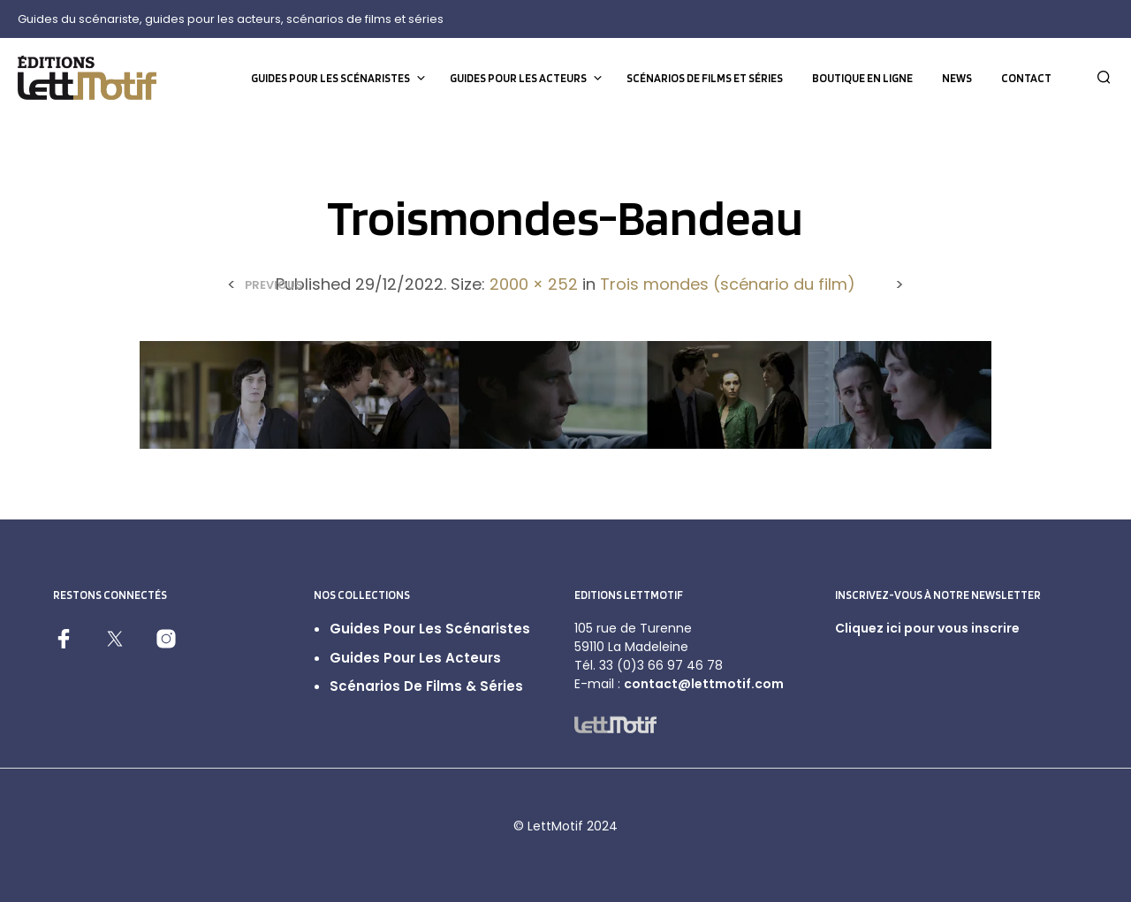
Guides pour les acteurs (518, 78)
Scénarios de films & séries (426, 686)
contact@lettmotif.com (704, 684)
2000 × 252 (534, 284)
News (957, 78)
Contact (1026, 78)
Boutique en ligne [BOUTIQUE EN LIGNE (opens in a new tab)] (862, 78)
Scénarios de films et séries (704, 78)
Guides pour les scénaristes (330, 78)
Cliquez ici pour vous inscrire (927, 628)
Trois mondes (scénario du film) (727, 284)
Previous (274, 285)
